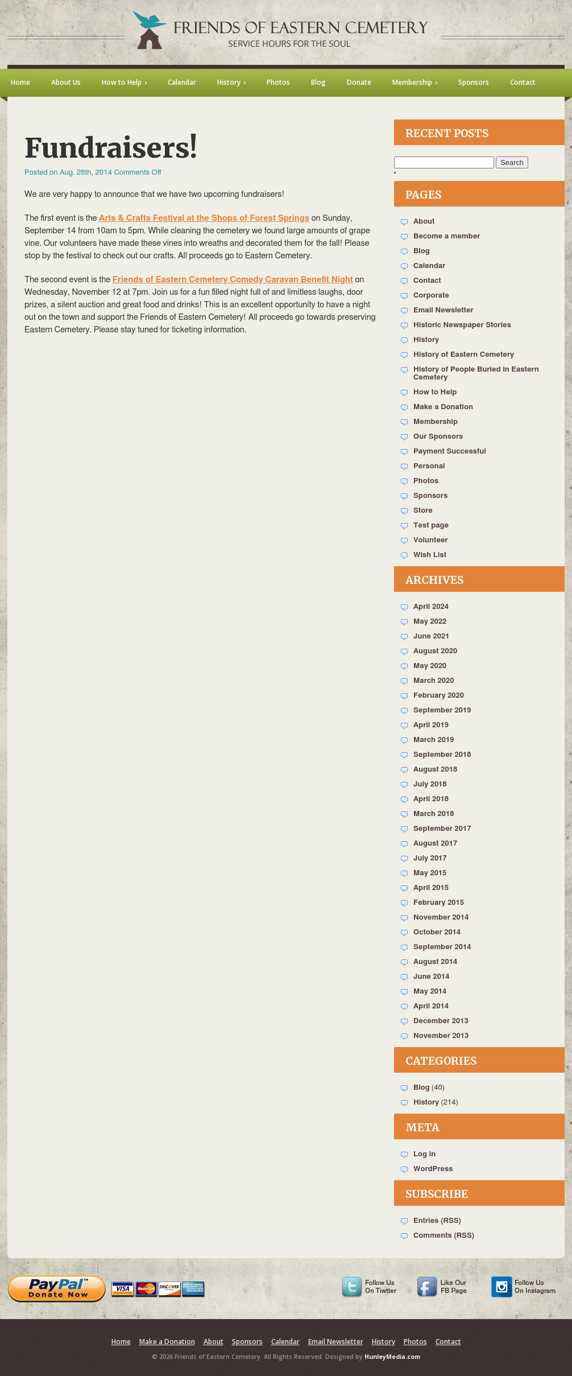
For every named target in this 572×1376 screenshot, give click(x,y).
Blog (421, 251)
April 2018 (431, 799)
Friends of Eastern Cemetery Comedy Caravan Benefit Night (233, 279)
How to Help (435, 392)
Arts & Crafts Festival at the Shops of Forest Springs (204, 218)
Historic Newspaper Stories (462, 325)
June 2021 (431, 636)
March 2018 (433, 814)
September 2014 (442, 947)
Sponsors (430, 496)
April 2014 (431, 1006)
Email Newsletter (443, 310)
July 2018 (430, 784)
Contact (427, 281)
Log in (424, 1154)
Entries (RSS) (437, 1221)
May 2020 (429, 666)
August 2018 (435, 769)
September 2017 (442, 829)
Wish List (429, 555)
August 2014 (435, 962)
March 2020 (433, 681)
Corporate (431, 295)
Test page (431, 525)
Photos (425, 481)
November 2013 (441, 1036)
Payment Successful (449, 451)
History (426, 340)
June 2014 (431, 976)
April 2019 (431, 725)
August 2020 (435, 651)
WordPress (433, 1169)
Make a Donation (443, 407)
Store (423, 510)
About (423, 221)
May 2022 (429, 621)
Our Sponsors (438, 436)
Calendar (429, 266)
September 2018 (442, 755)
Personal (429, 466)
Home (121, 1341)
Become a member (446, 236)
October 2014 (437, 932)
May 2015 (429, 873)
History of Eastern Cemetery (463, 355)
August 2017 (435, 843)
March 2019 (433, 740)
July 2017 (430, 858)
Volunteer (430, 540)
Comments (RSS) (443, 1235)
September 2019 (442, 710)
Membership (435, 422)
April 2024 (431, 607)
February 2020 (438, 695)
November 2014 (441, 917)
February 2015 (438, 903)
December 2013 (441, 1021)
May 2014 (429, 991)
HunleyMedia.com (392, 1357)
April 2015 (431, 888)
